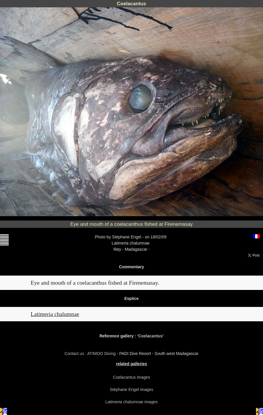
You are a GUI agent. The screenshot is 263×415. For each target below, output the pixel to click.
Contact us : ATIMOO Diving (91, 353)
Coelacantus (150, 336)
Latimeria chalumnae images (131, 401)
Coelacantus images (131, 377)
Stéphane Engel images (131, 389)
